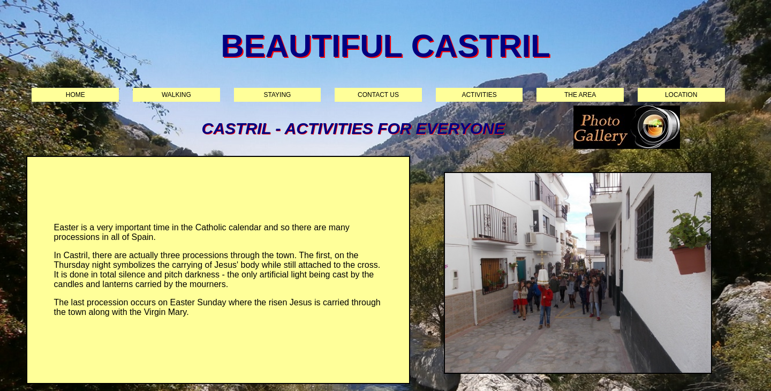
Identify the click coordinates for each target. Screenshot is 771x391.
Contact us (378, 95)
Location (681, 95)
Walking (176, 95)
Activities (479, 95)
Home (75, 95)
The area (580, 95)
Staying (277, 95)
